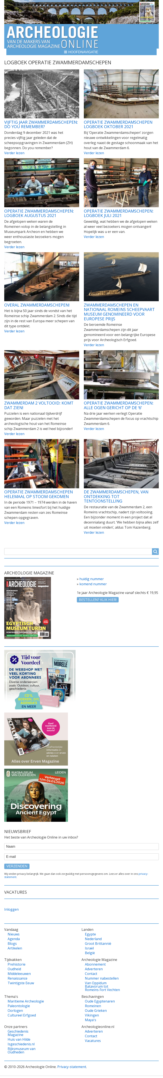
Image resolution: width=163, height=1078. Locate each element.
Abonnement (95, 964)
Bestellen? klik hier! (98, 599)
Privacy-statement (71, 1066)
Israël (89, 948)
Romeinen (93, 1006)
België (90, 953)
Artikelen (15, 948)
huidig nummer (91, 579)
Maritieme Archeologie (26, 1001)
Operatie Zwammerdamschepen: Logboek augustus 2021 (39, 213)
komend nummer (93, 584)
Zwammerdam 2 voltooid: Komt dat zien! (38, 405)
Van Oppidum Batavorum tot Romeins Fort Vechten (102, 986)
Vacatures (93, 1041)
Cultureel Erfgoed (22, 1015)
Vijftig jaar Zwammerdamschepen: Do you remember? (41, 124)
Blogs (12, 943)
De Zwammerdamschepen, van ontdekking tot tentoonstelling (116, 496)
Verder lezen (14, 153)
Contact (91, 974)
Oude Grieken (96, 1010)
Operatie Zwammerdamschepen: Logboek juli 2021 (118, 213)
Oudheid (14, 969)
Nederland (93, 939)
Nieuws (14, 934)
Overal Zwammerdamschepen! (37, 305)
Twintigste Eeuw (21, 983)
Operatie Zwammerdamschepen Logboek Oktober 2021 (118, 124)
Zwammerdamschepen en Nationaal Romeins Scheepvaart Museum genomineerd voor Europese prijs (119, 312)
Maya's (90, 1020)
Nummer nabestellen (102, 978)
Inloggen (11, 909)
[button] (81, 52)
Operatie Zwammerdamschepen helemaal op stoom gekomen (38, 494)
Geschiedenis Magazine (18, 1033)
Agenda (14, 939)
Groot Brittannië (98, 943)
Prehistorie (16, 964)
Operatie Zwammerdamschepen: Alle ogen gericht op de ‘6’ (118, 405)
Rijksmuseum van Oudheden (21, 1050)
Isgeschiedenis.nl (21, 1044)
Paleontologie (19, 1006)
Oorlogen (15, 1010)
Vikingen (92, 1015)
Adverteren (94, 969)
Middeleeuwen (19, 974)
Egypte (90, 934)
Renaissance (17, 978)
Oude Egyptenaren (100, 1001)
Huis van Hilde (19, 1039)
